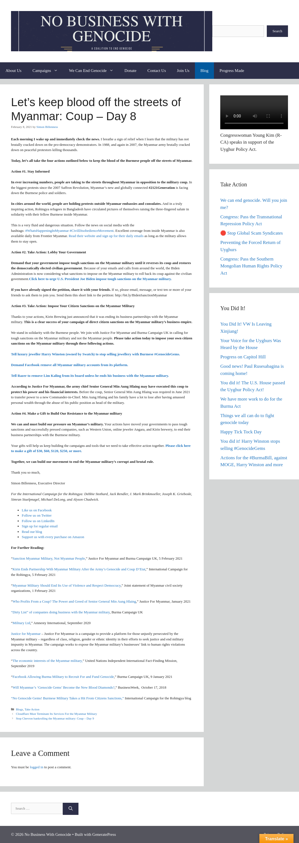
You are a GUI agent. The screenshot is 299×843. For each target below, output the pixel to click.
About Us (13, 70)
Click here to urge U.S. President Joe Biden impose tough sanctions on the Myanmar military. (100, 279)
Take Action (32, 709)
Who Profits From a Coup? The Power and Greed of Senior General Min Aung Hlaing (74, 601)
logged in (36, 767)
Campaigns (48, 70)
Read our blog (32, 531)
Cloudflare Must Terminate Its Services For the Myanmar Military (56, 713)
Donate (130, 70)
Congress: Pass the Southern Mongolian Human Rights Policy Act (251, 266)
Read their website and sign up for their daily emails (106, 236)
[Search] (70, 808)
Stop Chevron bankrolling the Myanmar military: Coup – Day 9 (55, 718)
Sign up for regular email (40, 526)
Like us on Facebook (37, 510)
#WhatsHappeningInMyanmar (47, 230)
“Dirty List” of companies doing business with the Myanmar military (60, 612)
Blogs (19, 709)
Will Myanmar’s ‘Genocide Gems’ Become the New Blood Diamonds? (64, 687)
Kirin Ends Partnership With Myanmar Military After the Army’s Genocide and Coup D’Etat (79, 569)
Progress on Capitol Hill (243, 356)
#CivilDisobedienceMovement (92, 230)
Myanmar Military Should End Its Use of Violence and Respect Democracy (67, 585)
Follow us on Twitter (36, 515)
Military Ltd (21, 623)
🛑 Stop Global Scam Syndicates (251, 233)
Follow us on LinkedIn (38, 521)
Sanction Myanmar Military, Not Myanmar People (49, 558)
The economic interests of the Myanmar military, (48, 660)
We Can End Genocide (94, 70)
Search (277, 31)
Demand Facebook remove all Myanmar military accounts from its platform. (69, 365)
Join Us (183, 70)
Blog (204, 70)
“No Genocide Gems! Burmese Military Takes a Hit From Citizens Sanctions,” (67, 698)
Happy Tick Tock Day (241, 431)
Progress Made (231, 70)
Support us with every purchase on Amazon (53, 537)
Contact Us (156, 70)
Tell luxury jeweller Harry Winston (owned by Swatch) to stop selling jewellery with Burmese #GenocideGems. (95, 354)
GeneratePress (104, 834)
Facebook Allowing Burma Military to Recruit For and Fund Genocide (63, 677)
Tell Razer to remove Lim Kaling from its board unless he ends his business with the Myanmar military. (90, 376)
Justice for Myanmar (26, 634)
